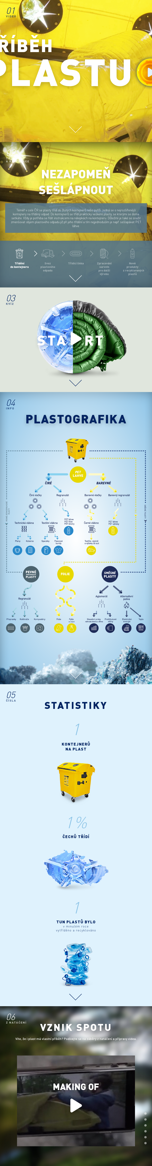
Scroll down (75, 127)
